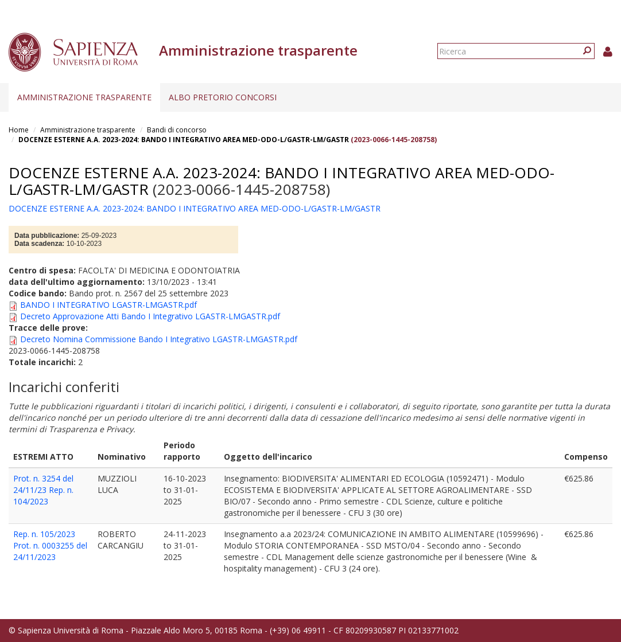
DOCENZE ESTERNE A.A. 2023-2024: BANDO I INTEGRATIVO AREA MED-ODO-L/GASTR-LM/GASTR (183, 139)
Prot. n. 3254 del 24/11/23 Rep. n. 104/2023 (43, 490)
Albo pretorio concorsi (223, 97)
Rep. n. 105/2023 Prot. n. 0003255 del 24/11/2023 (50, 545)
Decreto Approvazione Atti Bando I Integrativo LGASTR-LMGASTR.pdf (150, 316)
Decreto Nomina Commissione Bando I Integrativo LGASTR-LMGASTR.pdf (158, 339)
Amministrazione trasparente (84, 97)
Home (19, 130)
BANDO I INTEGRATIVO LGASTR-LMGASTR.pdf (108, 304)
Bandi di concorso (177, 130)
